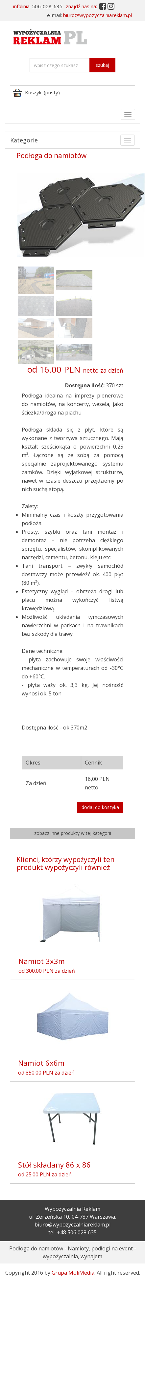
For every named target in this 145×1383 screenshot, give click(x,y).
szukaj (102, 65)
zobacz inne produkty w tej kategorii (72, 833)
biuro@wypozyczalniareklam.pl (97, 15)
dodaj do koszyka (100, 807)
